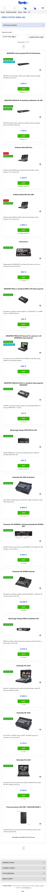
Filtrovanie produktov (10, 25)
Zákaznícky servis (8, 863)
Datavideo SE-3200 (23, 713)
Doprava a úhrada (9, 868)
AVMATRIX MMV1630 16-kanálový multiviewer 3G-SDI (23, 100)
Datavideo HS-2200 (23, 760)
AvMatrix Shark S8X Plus (23, 147)
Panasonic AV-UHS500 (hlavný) (23, 571)
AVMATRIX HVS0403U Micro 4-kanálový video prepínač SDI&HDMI (23, 384)
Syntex (3, 12)
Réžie (25, 12)
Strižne (20, 12)
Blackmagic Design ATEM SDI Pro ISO (23, 430)
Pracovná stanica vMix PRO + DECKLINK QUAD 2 (23, 807)
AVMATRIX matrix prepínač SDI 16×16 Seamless (23, 53)
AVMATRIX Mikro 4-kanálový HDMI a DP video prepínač (23, 289)
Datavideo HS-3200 (23, 666)
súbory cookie (39, 886)
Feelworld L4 (23, 242)
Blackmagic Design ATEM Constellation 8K (24, 618)
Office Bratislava (8, 873)
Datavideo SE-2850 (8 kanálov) (23, 477)
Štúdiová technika (11, 12)
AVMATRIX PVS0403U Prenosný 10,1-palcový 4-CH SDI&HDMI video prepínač (23, 337)
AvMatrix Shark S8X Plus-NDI (23, 194)
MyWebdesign (27, 888)
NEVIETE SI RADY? (8, 879)
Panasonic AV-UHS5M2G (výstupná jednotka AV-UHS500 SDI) (23, 525)
